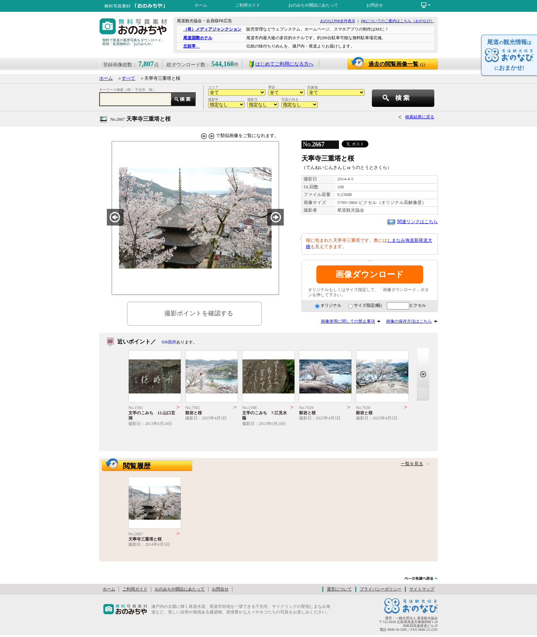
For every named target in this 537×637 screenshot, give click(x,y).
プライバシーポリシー (380, 589)
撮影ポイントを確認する (198, 313)
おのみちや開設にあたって (313, 5)
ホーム (201, 5)
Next (423, 374)
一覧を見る (412, 463)
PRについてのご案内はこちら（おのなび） (397, 21)
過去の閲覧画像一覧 (396, 64)
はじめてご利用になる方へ (281, 64)
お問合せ (374, 5)
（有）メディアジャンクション (212, 29)
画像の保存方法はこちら (409, 321)
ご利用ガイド (247, 5)
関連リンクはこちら (417, 221)
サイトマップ (421, 589)
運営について (339, 589)
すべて (128, 78)
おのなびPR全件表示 (337, 21)
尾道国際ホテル (197, 37)
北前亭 (191, 46)
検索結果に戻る (419, 116)
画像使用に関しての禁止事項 (348, 321)
